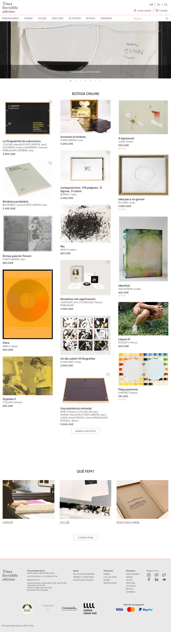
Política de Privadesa (83, 574)
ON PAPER (106, 18)
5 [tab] (90, 80)
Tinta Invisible (11, 570)
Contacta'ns (85, 537)
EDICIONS (57, 18)
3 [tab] (80, 80)
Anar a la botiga (85, 430)
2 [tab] (75, 80)
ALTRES (107, 580)
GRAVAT (28, 18)
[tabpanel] (85, 49)
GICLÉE (42, 18)
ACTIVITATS (75, 18)
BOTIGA (90, 18)
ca (151, 4)
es (165, 4)
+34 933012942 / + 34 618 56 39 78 (42, 576)
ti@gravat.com (33, 579)
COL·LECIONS (110, 577)
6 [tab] (95, 80)
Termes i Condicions (83, 577)
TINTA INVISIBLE (10, 18)
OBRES (107, 574)
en (158, 4)
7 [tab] (100, 80)
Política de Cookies (83, 580)
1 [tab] (70, 80)
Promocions (110, 583)
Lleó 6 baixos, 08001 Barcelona (40, 573)
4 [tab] (85, 80)
